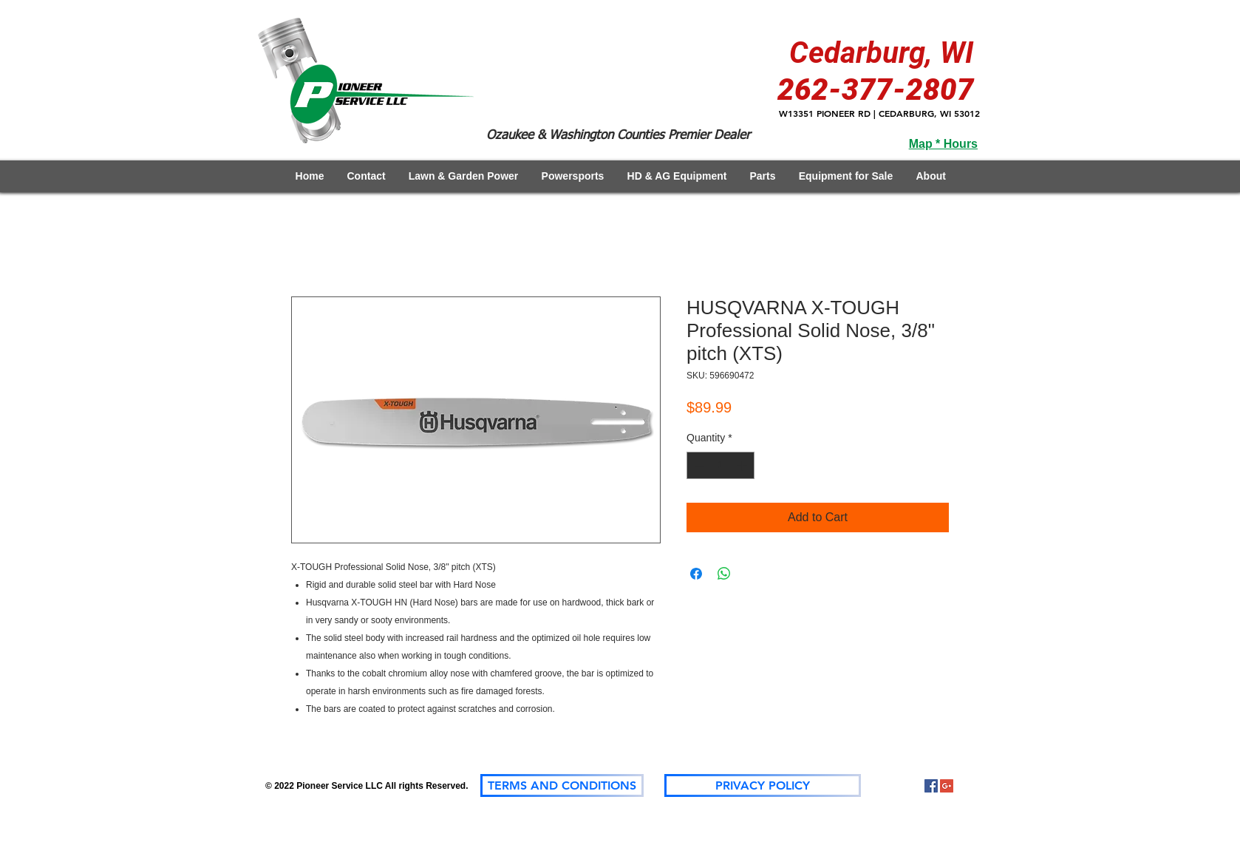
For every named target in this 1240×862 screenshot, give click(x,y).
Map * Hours (943, 144)
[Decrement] (698, 465)
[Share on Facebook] (696, 574)
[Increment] (743, 465)
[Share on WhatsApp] (724, 574)
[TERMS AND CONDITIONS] (562, 785)
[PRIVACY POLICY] (762, 785)
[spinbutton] (720, 465)
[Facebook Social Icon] (931, 786)
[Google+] (946, 786)
